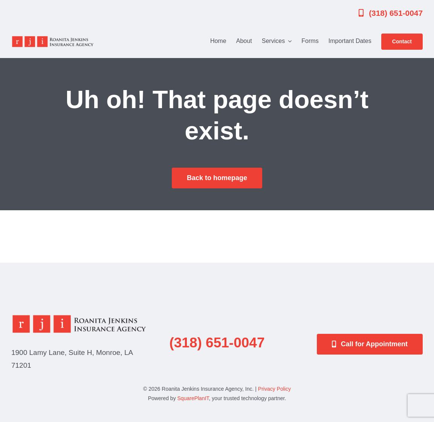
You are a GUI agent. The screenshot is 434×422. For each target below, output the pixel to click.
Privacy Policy (274, 389)
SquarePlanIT (193, 398)
